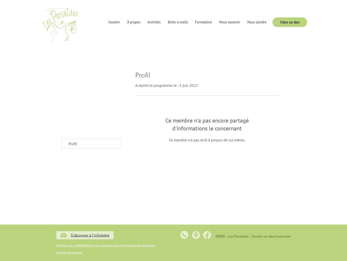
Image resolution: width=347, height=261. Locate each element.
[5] (206, 235)
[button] (114, 22)
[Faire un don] (289, 22)
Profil (73, 143)
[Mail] (63, 235)
